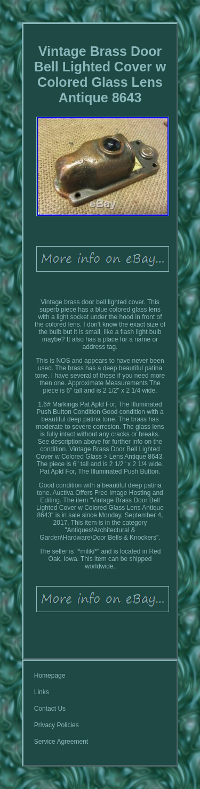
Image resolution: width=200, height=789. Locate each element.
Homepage (50, 675)
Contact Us (50, 708)
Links (41, 692)
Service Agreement (61, 741)
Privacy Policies (56, 725)
